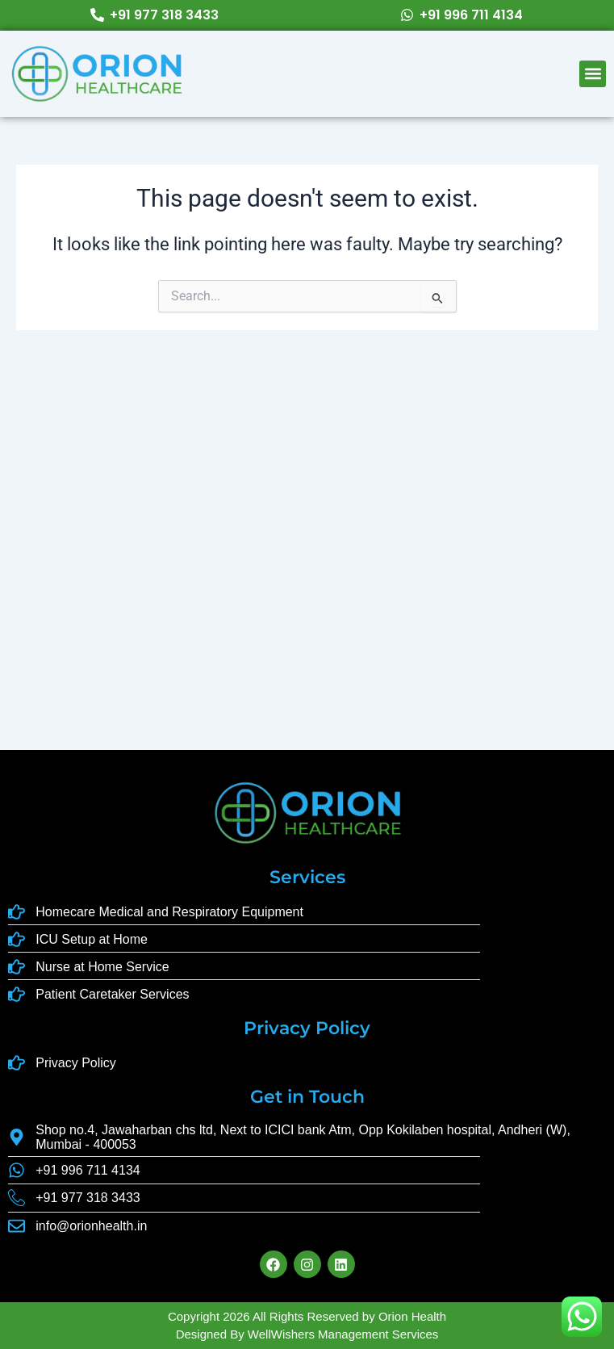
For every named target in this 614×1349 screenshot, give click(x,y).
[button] (592, 74)
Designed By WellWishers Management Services (307, 1334)
